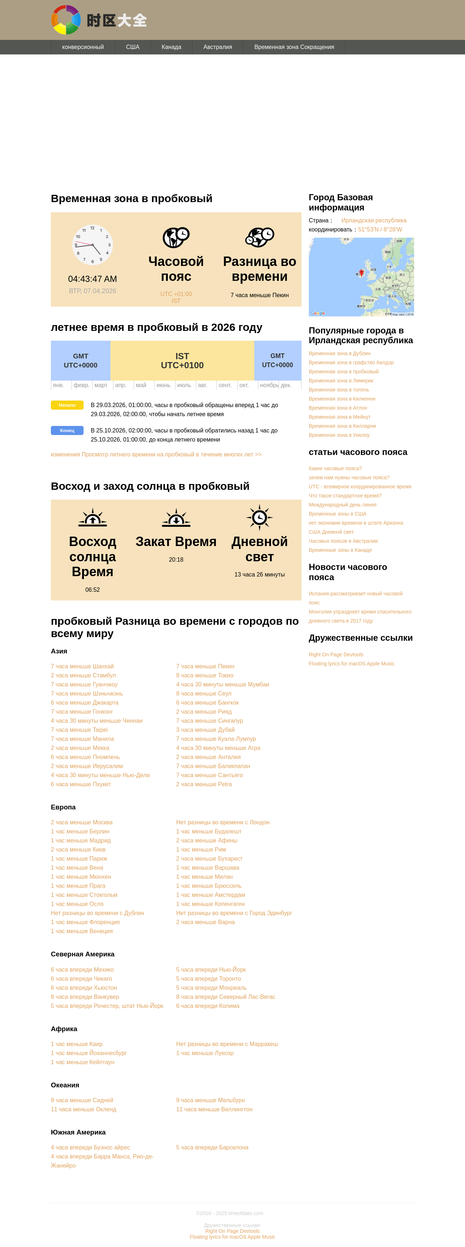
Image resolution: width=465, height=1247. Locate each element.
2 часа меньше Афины (206, 840)
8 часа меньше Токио (204, 675)
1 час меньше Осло (77, 904)
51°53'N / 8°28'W (380, 229)
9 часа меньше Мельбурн (210, 1100)
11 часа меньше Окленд (83, 1109)
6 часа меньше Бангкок (207, 703)
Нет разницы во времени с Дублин (97, 913)
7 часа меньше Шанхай (82, 666)
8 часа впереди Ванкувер (85, 997)
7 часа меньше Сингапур (209, 721)
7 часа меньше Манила (82, 739)
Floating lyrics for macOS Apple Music (352, 663)
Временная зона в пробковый (344, 371)
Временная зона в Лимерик (341, 380)
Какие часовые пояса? (335, 468)
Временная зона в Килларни (342, 426)
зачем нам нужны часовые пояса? (349, 477)
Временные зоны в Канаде (340, 550)
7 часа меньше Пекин (205, 666)
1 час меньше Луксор (205, 1053)
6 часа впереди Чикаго (81, 979)
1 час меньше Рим (201, 849)
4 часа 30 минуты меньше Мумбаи (222, 684)
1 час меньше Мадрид (81, 840)
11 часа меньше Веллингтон (214, 1109)
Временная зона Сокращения (294, 47)
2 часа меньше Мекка (80, 748)
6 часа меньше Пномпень (85, 757)
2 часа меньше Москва (82, 822)
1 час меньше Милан (204, 877)
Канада (171, 47)
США (133, 47)
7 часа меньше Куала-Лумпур (216, 739)
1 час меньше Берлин (80, 831)
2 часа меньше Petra (204, 784)
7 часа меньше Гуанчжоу (84, 684)
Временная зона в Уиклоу (339, 435)
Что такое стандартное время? (345, 496)
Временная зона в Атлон (338, 408)
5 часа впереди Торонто (208, 979)
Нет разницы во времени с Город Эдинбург (234, 913)
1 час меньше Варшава (207, 868)
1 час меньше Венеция (82, 931)
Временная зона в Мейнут (340, 417)
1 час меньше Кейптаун (82, 1062)
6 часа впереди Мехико (82, 970)
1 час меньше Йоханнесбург (89, 1053)
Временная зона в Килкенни (342, 399)
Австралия (217, 47)
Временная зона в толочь (339, 390)
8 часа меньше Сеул (203, 693)
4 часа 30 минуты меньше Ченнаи (97, 721)
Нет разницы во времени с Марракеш (227, 1044)
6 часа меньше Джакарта (84, 703)
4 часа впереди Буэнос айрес (90, 1147)
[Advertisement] (232, 120)
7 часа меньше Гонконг (82, 712)
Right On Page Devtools (336, 654)
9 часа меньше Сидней (82, 1100)
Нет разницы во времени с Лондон (223, 822)
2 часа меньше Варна (205, 922)
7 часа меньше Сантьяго (209, 775)
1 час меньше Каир (76, 1044)
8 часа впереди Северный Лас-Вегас (225, 997)
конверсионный (83, 47)
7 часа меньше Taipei (79, 730)
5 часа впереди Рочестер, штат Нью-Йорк (107, 1006)
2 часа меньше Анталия (208, 757)
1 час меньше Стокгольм (84, 895)
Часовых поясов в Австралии (343, 541)
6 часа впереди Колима (207, 1006)
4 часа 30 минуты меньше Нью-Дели (100, 775)
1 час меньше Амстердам (210, 895)
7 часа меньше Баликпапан (213, 766)
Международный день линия (342, 505)
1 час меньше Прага (78, 886)
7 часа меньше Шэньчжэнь (87, 693)
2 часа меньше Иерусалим (87, 766)
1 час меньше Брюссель (209, 886)
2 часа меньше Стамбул (83, 675)
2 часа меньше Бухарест (209, 859)
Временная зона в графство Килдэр (351, 362)
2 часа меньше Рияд (204, 712)
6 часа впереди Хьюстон (84, 988)
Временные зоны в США (338, 514)
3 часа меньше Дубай (205, 730)
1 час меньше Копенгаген (210, 904)
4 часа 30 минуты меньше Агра (218, 748)
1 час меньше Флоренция (85, 922)
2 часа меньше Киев (78, 849)
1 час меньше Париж (79, 859)
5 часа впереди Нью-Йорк (211, 970)
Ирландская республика (374, 220)
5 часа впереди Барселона (212, 1147)
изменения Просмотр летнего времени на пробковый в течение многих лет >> (156, 454)
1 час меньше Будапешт (209, 831)
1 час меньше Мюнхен (81, 877)
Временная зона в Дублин (340, 353)
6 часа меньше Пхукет (81, 784)
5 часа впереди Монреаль (211, 988)
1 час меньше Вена (77, 868)
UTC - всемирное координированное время (360, 486)
